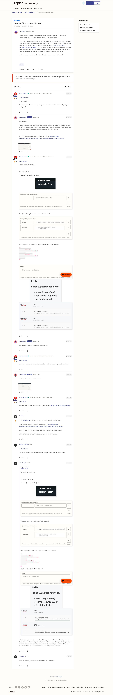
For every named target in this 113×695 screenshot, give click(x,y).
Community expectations (87, 30)
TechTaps (22, 415)
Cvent (21, 65)
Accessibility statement (62, 680)
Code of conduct (85, 25)
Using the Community (86, 27)
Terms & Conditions (50, 680)
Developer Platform (58, 687)
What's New (39, 8)
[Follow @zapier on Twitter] (25, 687)
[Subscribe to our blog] (22, 687)
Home (14, 12)
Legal (96, 691)
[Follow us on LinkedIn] (19, 687)
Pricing (44, 687)
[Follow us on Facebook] (16, 687)
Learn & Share (26, 8)
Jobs (73, 687)
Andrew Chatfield (24, 444)
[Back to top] (109, 678)
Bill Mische (22, 31)
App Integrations (98, 687)
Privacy (101, 691)
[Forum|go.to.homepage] (25, 3)
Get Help (16, 8)
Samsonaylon (22, 462)
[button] (90, 3)
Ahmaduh (21, 656)
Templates (88, 687)
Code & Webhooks (29, 12)
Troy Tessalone (23, 93)
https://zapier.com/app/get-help (60, 405)
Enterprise (80, 687)
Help (49, 687)
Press (68, 687)
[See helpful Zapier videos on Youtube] (29, 687)
